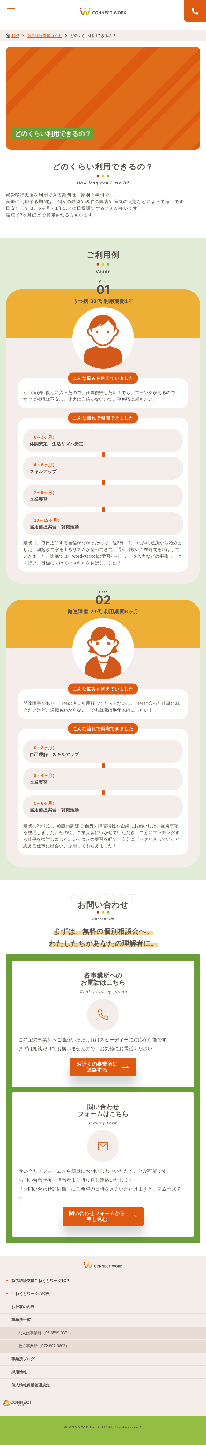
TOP (12, 35)
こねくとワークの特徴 (30, 1294)
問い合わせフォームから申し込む (103, 1216)
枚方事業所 (43, 1346)
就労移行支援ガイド (44, 35)
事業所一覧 (21, 1320)
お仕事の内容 (22, 1307)
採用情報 (19, 1372)
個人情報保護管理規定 (30, 1385)
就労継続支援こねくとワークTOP (40, 1281)
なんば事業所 (45, 1333)
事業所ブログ (22, 1359)
